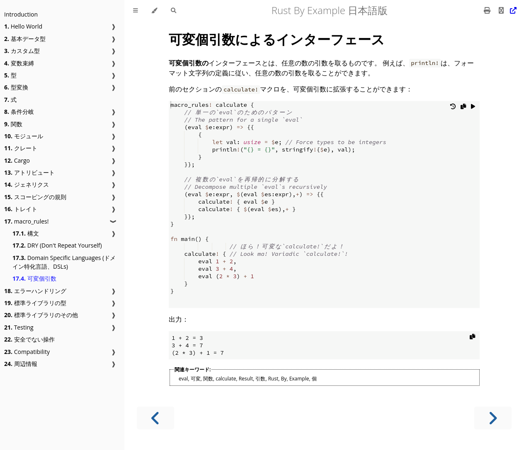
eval (183, 378)
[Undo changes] (453, 108)
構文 (25, 233)
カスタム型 (22, 51)
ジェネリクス (26, 184)
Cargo (17, 160)
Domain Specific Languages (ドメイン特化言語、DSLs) (64, 262)
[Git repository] (506, 10)
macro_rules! (26, 221)
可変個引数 (34, 278)
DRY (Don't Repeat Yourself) (57, 245)
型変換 (16, 87)
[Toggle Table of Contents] (135, 10)
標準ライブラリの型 (35, 303)
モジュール (23, 136)
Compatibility (27, 352)
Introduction (21, 14)
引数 (260, 378)
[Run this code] (473, 108)
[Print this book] (487, 10)
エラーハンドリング (35, 291)
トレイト (20, 209)
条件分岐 (19, 112)
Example (299, 378)
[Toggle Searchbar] (173, 10)
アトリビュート (29, 172)
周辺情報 (20, 364)
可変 (196, 378)
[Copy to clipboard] (463, 108)
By (284, 378)
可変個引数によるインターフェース (277, 39)
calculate (226, 378)
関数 (13, 124)
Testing (19, 327)
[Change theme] (154, 10)
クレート (20, 148)
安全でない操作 (29, 339)
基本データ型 (25, 39)
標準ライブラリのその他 (41, 315)
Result (246, 378)
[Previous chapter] (155, 418)
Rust (273, 378)
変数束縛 (19, 63)
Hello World (23, 26)
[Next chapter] (493, 418)
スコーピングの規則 (35, 197)
